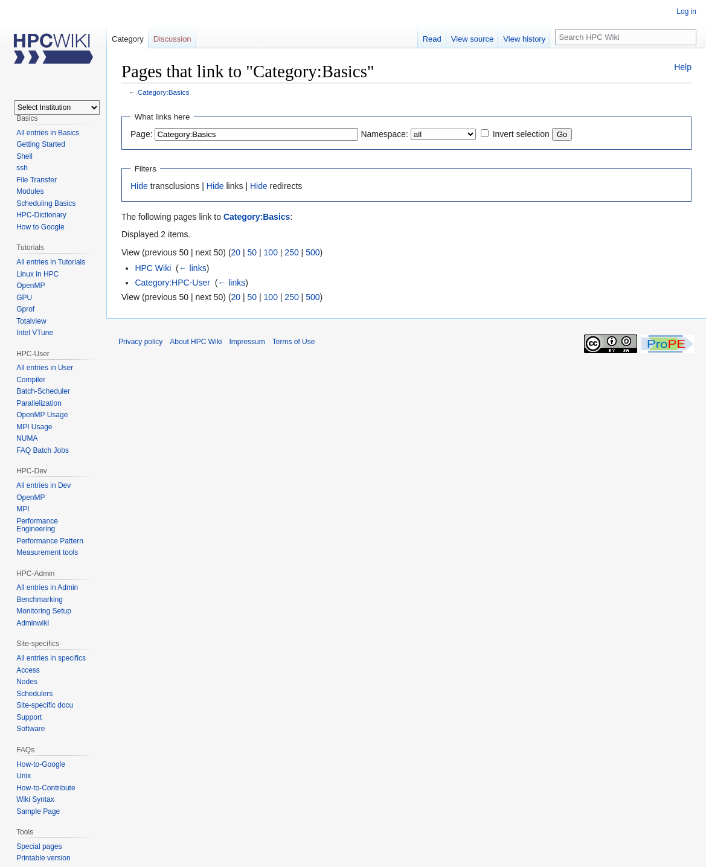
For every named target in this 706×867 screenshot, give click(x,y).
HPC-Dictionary (41, 215)
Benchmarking (39, 599)
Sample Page (38, 811)
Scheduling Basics (45, 203)
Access (28, 670)
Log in (686, 11)
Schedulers (34, 693)
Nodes (26, 681)
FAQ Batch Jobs (42, 450)
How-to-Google (40, 764)
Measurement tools (47, 552)
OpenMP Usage (42, 415)
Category (128, 38)
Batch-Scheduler (43, 391)
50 (252, 252)
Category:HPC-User (172, 282)
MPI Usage (34, 427)
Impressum (247, 342)
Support (29, 717)
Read (432, 38)
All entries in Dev (43, 485)
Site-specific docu (44, 705)
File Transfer (36, 180)
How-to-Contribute (45, 788)
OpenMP (30, 285)
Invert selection (521, 134)
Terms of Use (293, 342)
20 (236, 252)
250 (291, 252)
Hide (139, 186)
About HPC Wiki (196, 342)
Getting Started (40, 144)
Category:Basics (164, 92)
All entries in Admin (47, 587)
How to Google (40, 227)
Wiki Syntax (35, 799)
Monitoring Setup (43, 611)
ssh (22, 168)
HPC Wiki (153, 268)
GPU (24, 297)
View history (524, 38)
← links (193, 268)
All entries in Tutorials (50, 262)
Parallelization (39, 403)
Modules (29, 191)
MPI (22, 509)
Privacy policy (140, 342)
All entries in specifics (51, 658)
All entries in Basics (47, 133)
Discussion (172, 38)
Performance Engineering (37, 525)
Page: (141, 134)
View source (472, 38)
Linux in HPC (37, 274)
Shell (24, 156)
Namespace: (384, 134)
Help (683, 67)
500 (312, 252)
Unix (23, 776)
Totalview (31, 321)
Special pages (39, 846)
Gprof (25, 309)
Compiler (30, 380)
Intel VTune (34, 332)
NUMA (26, 438)
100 (271, 252)
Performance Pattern (49, 541)
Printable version (43, 858)
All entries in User (44, 367)
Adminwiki (32, 623)
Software (30, 729)
